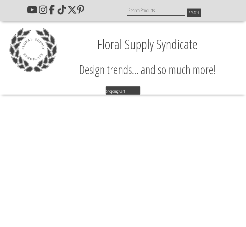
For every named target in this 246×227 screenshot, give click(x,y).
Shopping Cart (115, 91)
